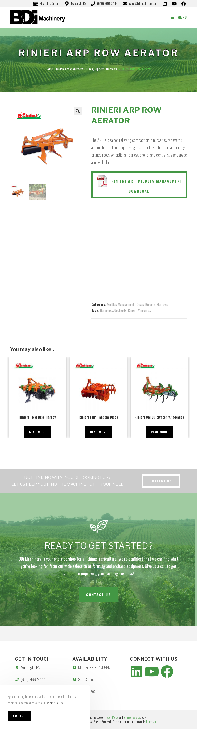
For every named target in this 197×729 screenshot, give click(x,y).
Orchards (120, 310)
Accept (19, 716)
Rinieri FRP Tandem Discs (98, 417)
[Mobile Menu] (179, 17)
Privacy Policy (111, 717)
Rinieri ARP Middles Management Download (139, 184)
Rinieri (132, 310)
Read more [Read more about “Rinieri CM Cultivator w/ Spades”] (159, 432)
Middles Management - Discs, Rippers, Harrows (86, 68)
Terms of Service (131, 717)
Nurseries (106, 310)
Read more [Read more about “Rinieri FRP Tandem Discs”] (98, 432)
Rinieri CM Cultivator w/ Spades (159, 417)
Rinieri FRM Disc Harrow (37, 417)
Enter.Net (151, 721)
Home (49, 68)
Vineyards (144, 310)
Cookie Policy (54, 702)
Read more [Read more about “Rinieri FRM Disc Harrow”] (37, 432)
